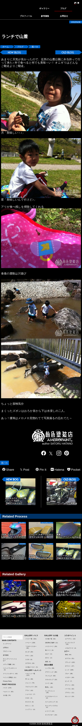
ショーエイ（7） (30, 694)
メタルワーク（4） (71, 648)
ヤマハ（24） (29, 655)
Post (24, 469)
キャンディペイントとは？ (10, 659)
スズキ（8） (29, 659)
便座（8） (48, 661)
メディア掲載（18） (9, 664)
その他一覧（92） (50, 639)
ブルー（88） (69, 673)
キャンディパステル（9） (51, 706)
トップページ (7, 644)
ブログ (20, 47)
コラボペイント (70, 635)
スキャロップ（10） (51, 679)
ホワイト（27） (70, 666)
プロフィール (7, 651)
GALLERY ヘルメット (33, 670)
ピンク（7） (69, 681)
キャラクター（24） (51, 715)
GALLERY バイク (31, 635)
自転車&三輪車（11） (52, 642)
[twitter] (50, 453)
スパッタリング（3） (51, 702)
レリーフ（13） (50, 711)
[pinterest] (65, 453)
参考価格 (6, 655)
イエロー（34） (70, 677)
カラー (66, 651)
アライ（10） (29, 690)
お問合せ (6, 647)
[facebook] (42, 453)
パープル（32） (70, 689)
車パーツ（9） (49, 650)
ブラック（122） (70, 662)
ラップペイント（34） (50, 691)
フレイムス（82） (50, 676)
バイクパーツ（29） (51, 646)
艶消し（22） (49, 687)
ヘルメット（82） (8, 691)
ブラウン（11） (70, 692)
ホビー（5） (49, 654)
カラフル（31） (70, 658)
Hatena (57, 469)
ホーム (5, 47)
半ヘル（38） (29, 679)
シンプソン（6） (30, 709)
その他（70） (7, 695)
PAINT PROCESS (9, 684)
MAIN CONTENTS (9, 640)
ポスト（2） (49, 658)
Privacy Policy (7, 681)
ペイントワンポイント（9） (10, 669)
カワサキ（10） (30, 663)
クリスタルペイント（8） (51, 697)
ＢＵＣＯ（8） (29, 702)
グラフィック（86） (51, 672)
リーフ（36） (49, 683)
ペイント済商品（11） (10, 677)
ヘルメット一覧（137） (30, 674)
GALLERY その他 (51, 635)
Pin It (41, 469)
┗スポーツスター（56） (30, 647)
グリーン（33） (70, 685)
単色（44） (68, 654)
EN (78, 3)
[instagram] (57, 453)
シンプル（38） (50, 668)
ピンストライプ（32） (70, 643)
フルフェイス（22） (31, 686)
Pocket (73, 469)
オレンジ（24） (70, 696)
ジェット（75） (30, 683)
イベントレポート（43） (10, 673)
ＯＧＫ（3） (29, 698)
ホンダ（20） (29, 652)
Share (8, 469)
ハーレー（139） (30, 642)
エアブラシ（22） (70, 639)
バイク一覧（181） (31, 639)
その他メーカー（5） (32, 667)
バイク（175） (7, 688)
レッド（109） (69, 670)
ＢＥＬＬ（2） (29, 705)
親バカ (35, 47)
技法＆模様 (48, 665)
